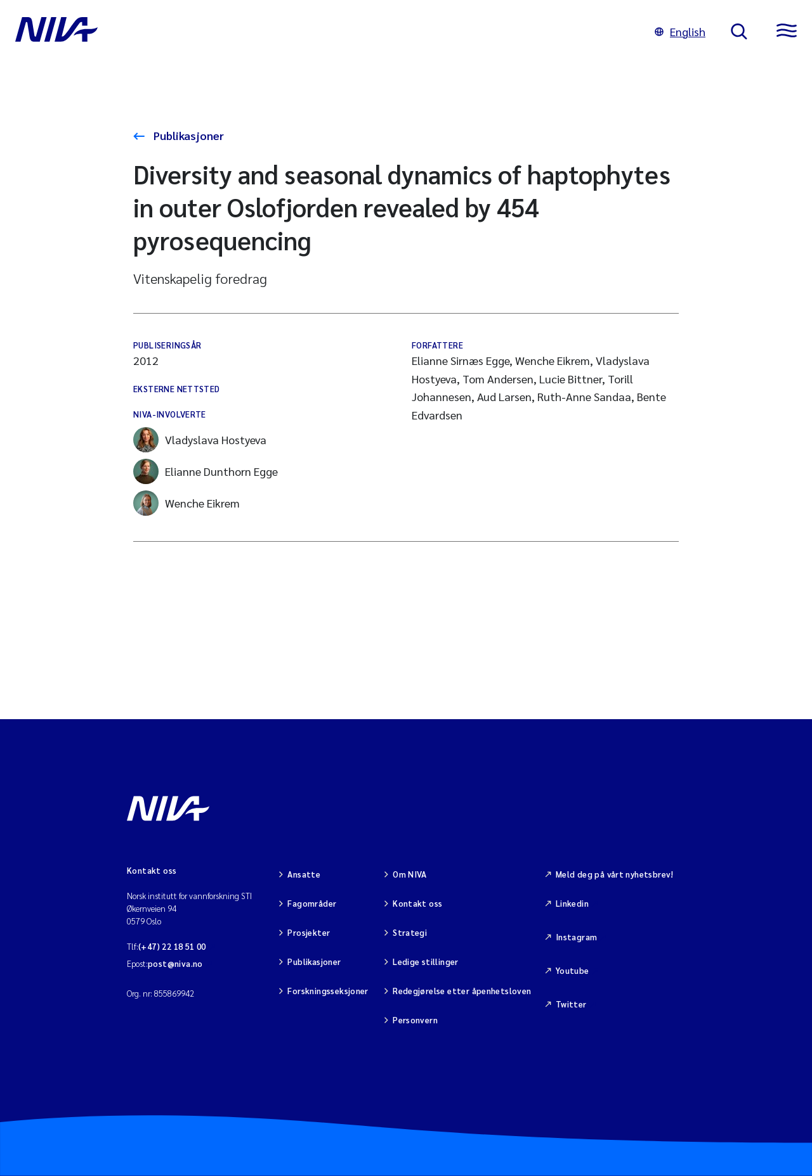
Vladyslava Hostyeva (199, 439)
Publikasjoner (187, 135)
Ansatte (303, 874)
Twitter (571, 1004)
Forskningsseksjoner (327, 990)
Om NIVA (410, 874)
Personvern (415, 1019)
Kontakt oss (417, 903)
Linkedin (572, 903)
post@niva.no (175, 963)
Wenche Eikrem (186, 503)
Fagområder (311, 903)
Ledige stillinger (426, 961)
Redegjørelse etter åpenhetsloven (462, 990)
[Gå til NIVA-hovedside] (322, 31)
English (680, 31)
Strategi (410, 932)
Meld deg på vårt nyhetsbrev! (615, 874)
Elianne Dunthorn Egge (205, 471)
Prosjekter (308, 932)
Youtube (572, 970)
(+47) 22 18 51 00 (172, 946)
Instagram (577, 936)
